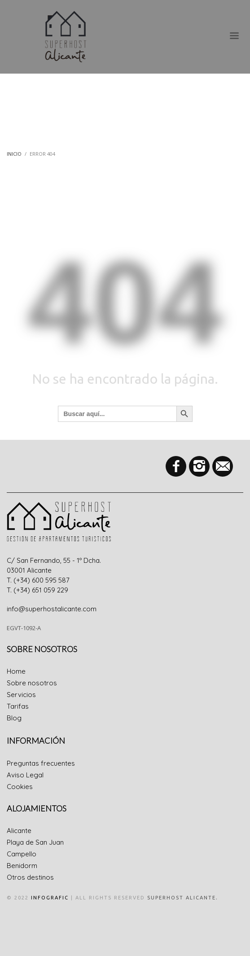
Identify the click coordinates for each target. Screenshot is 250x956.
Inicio (14, 153)
